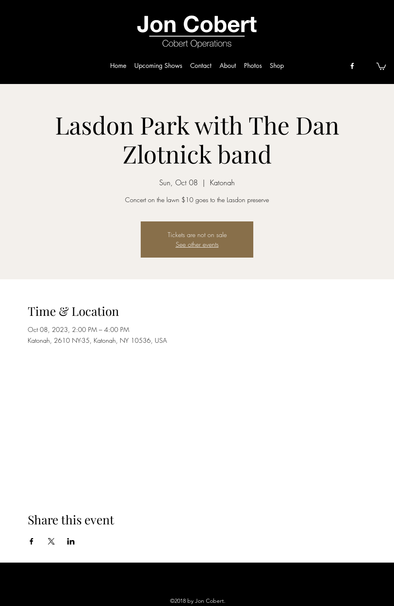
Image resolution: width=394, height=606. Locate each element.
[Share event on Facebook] (31, 541)
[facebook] (352, 66)
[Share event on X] (51, 541)
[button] (381, 66)
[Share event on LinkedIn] (71, 541)
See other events (197, 244)
